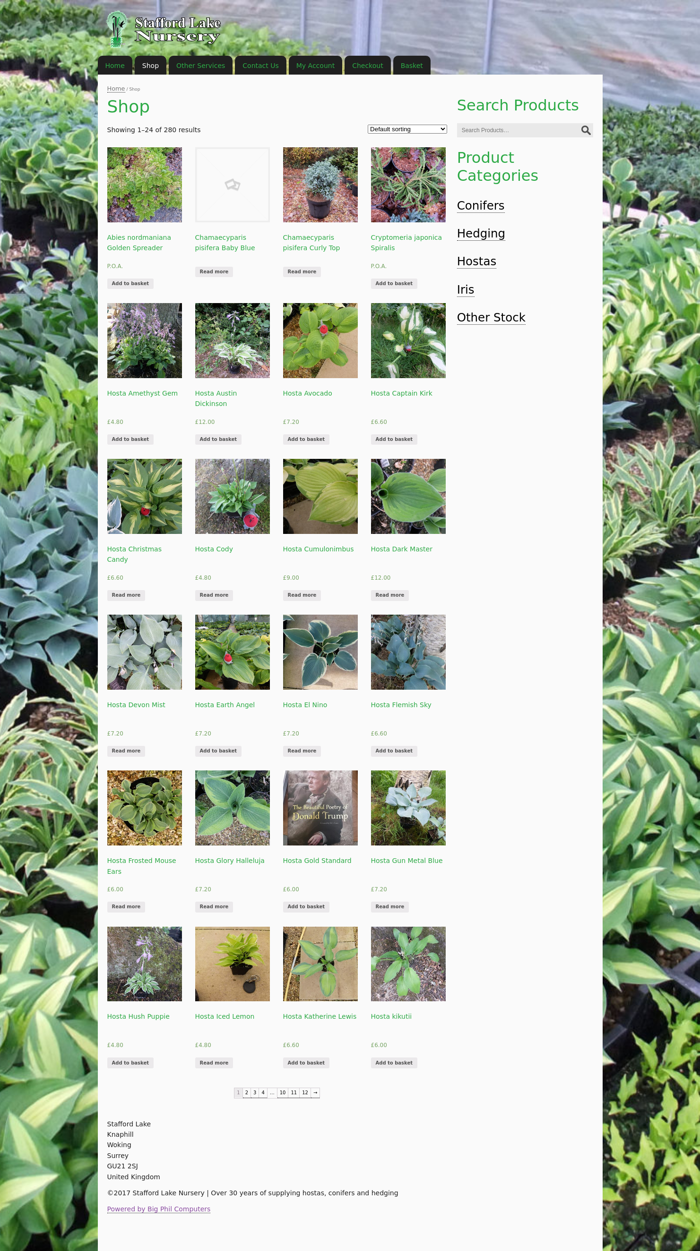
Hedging (481, 233)
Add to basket (130, 283)
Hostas (477, 261)
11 (294, 1092)
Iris (466, 289)
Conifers (481, 205)
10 (283, 1092)
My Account (315, 65)
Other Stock (491, 317)
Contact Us (260, 65)
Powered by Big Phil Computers (159, 1209)
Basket (412, 65)
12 (305, 1092)
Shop (150, 65)
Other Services (200, 65)
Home (116, 88)
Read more (214, 271)
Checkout (367, 65)
